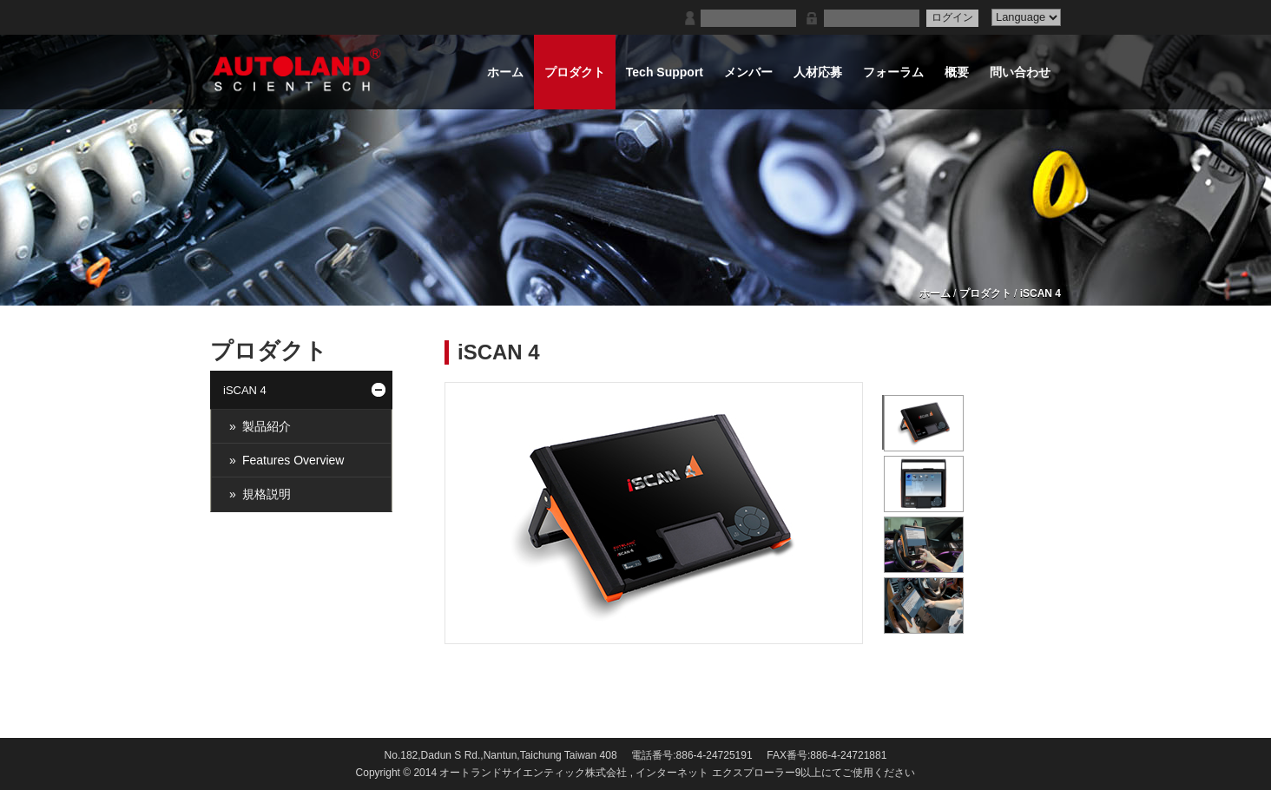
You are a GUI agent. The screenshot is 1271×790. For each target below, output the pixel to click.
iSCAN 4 (1040, 293)
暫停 (871, 630)
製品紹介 (266, 426)
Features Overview (293, 460)
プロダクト (985, 293)
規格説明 (266, 494)
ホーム (935, 293)
